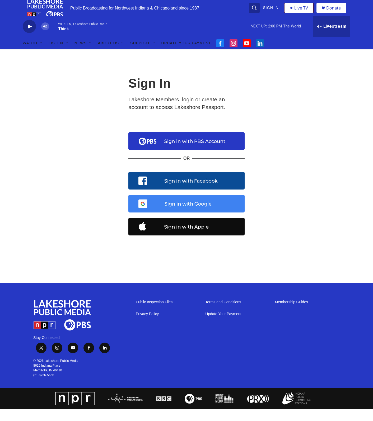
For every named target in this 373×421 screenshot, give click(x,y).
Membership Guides (291, 314)
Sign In (271, 14)
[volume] (45, 38)
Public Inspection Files (154, 314)
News (80, 55)
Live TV (300, 14)
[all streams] (331, 38)
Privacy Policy (147, 326)
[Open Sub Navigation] (41, 55)
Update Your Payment (186, 55)
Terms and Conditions (223, 314)
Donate (337, 14)
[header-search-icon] (255, 13)
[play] (29, 38)
